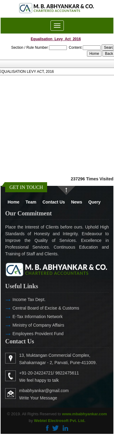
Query (94, 202)
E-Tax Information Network (29, 316)
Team (31, 202)
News (76, 202)
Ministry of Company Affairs (29, 325)
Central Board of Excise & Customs (37, 308)
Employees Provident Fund (29, 333)
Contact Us (54, 202)
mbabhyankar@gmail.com (53, 390)
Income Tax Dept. (20, 299)
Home (13, 202)
